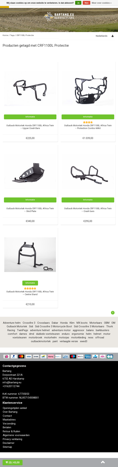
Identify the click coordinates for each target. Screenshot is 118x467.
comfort (12, 333)
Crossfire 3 (29, 322)
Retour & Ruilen (11, 431)
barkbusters (102, 330)
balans (90, 330)
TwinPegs (22, 330)
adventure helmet (40, 330)
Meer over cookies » (102, 3)
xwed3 (83, 341)
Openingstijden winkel (15, 408)
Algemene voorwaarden (16, 435)
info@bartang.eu (12, 382)
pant (55, 341)
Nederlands (101, 36)
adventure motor (61, 330)
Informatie (30, 117)
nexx (90, 337)
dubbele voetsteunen (48, 333)
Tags (12, 35)
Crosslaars (43, 322)
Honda (64, 322)
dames (23, 333)
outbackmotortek (41, 341)
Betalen (7, 427)
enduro (66, 333)
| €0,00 (12, 462)
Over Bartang (10, 411)
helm (89, 333)
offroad (99, 337)
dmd (31, 333)
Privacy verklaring (12, 439)
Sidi (31, 326)
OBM (106, 322)
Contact (7, 415)
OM (113, 322)
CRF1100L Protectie (25, 35)
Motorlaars (96, 322)
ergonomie (78, 333)
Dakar (55, 322)
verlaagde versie (69, 341)
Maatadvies (9, 419)
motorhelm (50, 337)
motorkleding (78, 337)
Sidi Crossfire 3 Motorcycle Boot (53, 326)
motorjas (64, 337)
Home (5, 35)
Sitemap (7, 446)
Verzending (9, 423)
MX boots (82, 322)
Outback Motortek (17, 326)
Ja (78, 3)
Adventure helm (12, 322)
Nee (86, 3)
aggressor (78, 330)
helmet (97, 333)
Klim (72, 322)
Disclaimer (8, 443)
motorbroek (35, 337)
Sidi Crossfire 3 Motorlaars (89, 326)
